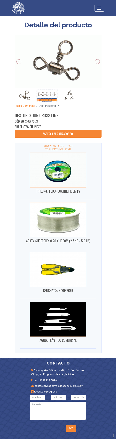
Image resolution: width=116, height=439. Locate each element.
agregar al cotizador (58, 134)
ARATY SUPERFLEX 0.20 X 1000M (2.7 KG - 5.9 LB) (58, 241)
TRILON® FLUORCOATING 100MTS (58, 191)
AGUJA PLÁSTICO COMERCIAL (58, 340)
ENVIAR (71, 428)
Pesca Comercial (25, 105)
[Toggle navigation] (99, 8)
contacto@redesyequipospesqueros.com (57, 385)
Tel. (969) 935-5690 (44, 380)
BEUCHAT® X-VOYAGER (58, 290)
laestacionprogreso (44, 391)
